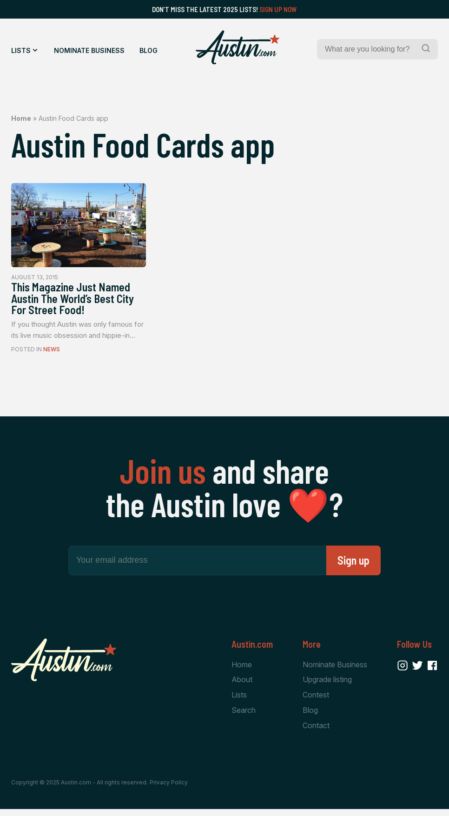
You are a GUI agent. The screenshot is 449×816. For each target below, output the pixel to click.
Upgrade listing (327, 685)
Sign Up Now (278, 9)
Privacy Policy (169, 789)
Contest (316, 700)
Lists (21, 50)
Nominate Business (89, 50)
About (241, 685)
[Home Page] (237, 47)
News (51, 354)
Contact (316, 732)
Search (243, 716)
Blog (148, 50)
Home (21, 118)
